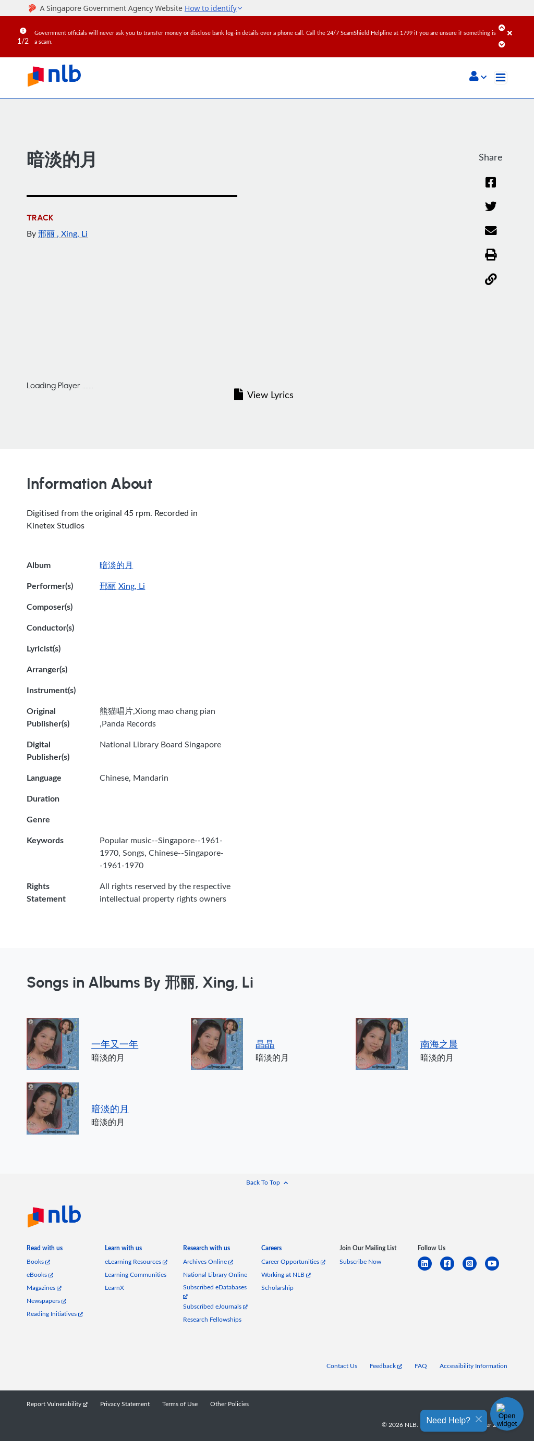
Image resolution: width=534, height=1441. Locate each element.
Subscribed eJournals (215, 1306)
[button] (478, 77)
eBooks (40, 1274)
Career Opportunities (293, 1261)
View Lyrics (264, 394)
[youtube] (496, 1270)
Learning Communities (135, 1274)
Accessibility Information (473, 1366)
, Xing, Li (72, 233)
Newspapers (46, 1300)
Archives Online (208, 1261)
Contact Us (341, 1366)
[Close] (518, 26)
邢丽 (47, 233)
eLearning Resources (136, 1261)
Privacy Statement (125, 1404)
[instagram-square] (474, 1270)
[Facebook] (490, 189)
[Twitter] (491, 213)
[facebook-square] (451, 1270)
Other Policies (229, 1404)
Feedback (386, 1366)
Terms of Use (180, 1404)
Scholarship (277, 1287)
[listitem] (45, 1250)
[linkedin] (429, 1270)
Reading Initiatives (55, 1313)
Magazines (44, 1287)
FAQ (421, 1366)
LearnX (114, 1287)
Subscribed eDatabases (215, 1291)
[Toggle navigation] (500, 77)
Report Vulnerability (57, 1404)
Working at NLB (286, 1274)
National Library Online (215, 1274)
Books (38, 1261)
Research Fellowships (212, 1319)
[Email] (491, 237)
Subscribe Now (360, 1261)
